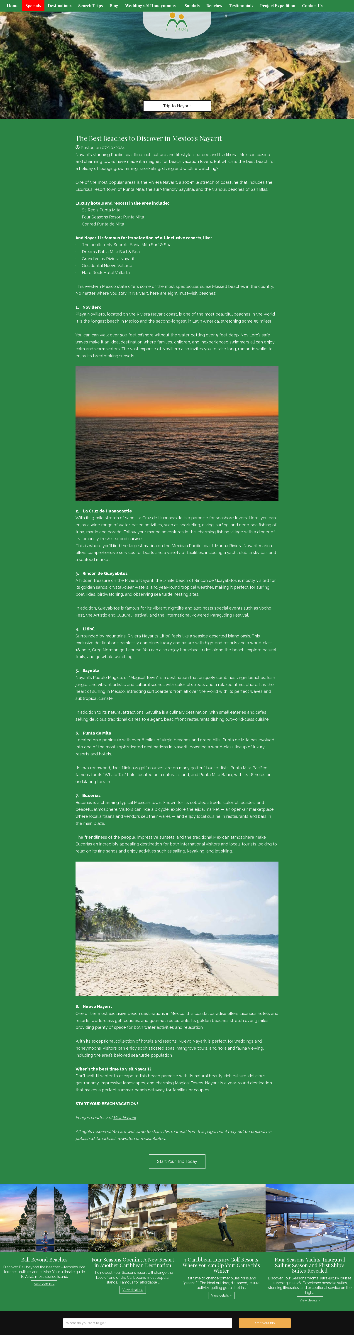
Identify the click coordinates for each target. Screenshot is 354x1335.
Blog (114, 5)
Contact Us (312, 5)
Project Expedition (277, 5)
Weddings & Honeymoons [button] (151, 5)
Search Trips (90, 5)
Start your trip (265, 1323)
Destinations (59, 5)
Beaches (214, 5)
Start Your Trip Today (177, 1161)
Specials (33, 5)
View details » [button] (44, 1284)
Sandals (192, 5)
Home (13, 5)
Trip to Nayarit (177, 105)
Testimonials (241, 5)
